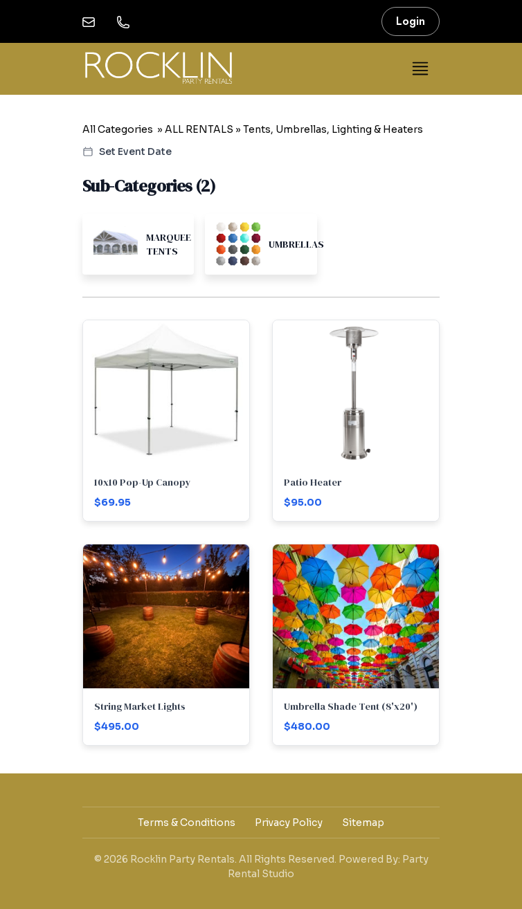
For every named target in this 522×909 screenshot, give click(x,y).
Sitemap (363, 822)
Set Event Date (127, 151)
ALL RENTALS (199, 129)
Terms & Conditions (186, 822)
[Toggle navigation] (420, 68)
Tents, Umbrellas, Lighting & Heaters (333, 129)
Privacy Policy (289, 822)
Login (410, 21)
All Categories (117, 129)
